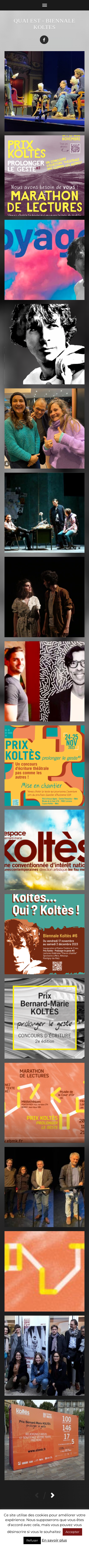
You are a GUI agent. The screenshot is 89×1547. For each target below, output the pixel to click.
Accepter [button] (72, 1532)
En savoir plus (54, 1540)
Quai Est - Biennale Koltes (44, 24)
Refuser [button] (32, 1540)
